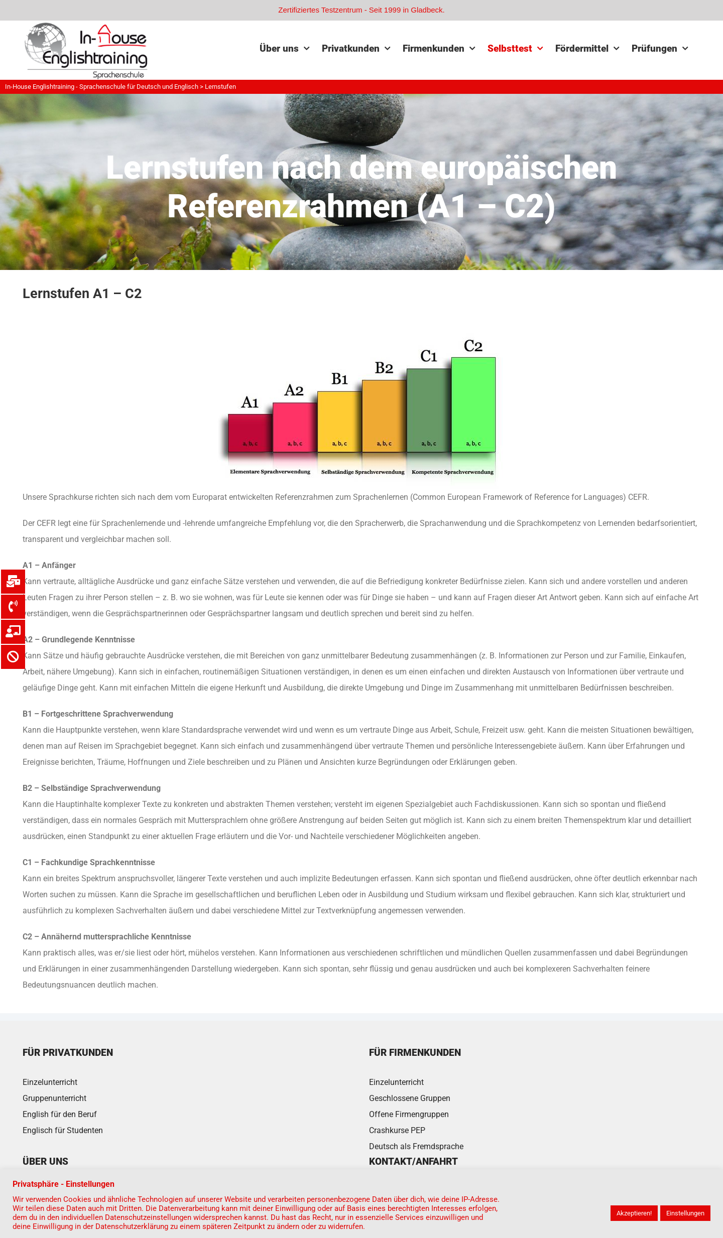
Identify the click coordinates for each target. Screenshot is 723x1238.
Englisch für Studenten (63, 1130)
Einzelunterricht (50, 1082)
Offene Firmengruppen (409, 1114)
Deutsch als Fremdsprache (416, 1146)
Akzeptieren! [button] (634, 1213)
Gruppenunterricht (54, 1098)
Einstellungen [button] (685, 1213)
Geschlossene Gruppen (409, 1098)
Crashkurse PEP (397, 1130)
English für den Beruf (60, 1114)
